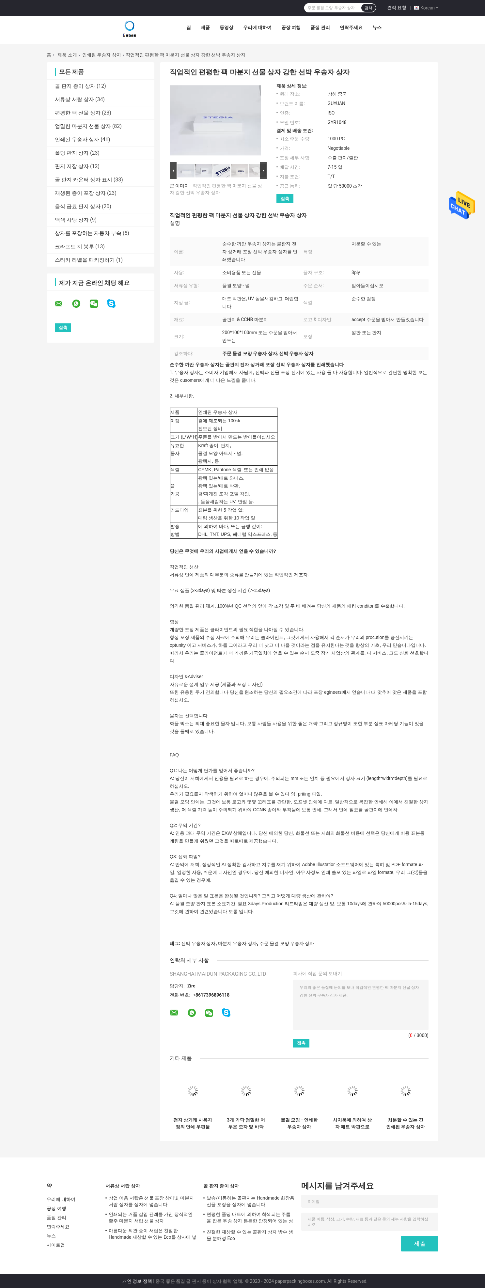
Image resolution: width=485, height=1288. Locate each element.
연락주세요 (351, 27)
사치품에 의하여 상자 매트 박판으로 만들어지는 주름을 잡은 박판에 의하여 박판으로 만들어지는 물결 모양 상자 (352, 1123)
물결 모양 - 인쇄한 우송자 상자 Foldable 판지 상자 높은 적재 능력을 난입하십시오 (299, 1123)
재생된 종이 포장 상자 (80, 193)
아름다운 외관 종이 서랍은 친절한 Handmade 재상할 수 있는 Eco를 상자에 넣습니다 (152, 1235)
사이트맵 (56, 1245)
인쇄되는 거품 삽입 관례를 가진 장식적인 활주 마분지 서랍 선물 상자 (151, 1217)
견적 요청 (396, 7)
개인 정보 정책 (137, 1281)
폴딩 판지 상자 (72, 153)
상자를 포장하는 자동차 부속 (88, 233)
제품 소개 (67, 54)
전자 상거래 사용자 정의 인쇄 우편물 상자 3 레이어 (192, 1123)
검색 (368, 8)
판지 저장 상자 (72, 166)
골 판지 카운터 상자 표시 (83, 180)
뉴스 (377, 27)
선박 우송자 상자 (198, 943)
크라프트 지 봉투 (74, 246)
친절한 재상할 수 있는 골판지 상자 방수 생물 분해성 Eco (250, 1235)
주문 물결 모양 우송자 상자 (286, 943)
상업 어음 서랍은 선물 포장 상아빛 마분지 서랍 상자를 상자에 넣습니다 (151, 1201)
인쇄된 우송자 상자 (101, 54)
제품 (205, 27)
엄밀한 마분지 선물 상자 (83, 126)
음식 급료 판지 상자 (78, 206)
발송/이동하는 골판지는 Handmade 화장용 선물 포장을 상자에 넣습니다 (250, 1201)
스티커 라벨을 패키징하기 (85, 260)
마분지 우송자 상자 (237, 943)
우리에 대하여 (257, 27)
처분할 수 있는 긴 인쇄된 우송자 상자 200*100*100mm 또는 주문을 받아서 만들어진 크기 (405, 1123)
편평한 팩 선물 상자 (78, 113)
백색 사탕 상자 (72, 220)
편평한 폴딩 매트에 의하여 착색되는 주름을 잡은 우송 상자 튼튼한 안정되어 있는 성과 (250, 1218)
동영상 (226, 27)
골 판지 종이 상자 (75, 86)
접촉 (285, 198)
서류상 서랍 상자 (74, 99)
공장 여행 (291, 27)
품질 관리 (320, 27)
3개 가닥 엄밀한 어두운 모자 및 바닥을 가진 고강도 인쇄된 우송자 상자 (246, 1123)
